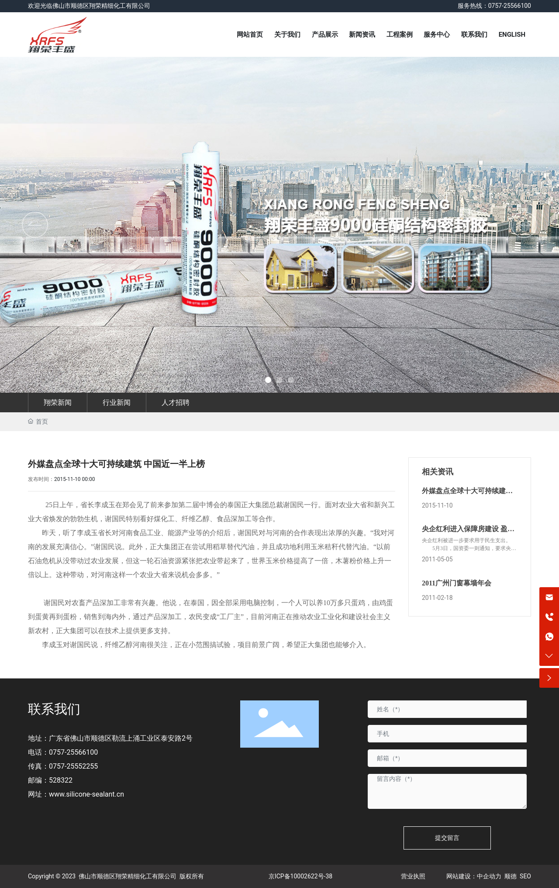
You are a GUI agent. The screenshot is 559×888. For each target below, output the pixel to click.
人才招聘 (176, 402)
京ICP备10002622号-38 (300, 876)
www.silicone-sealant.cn (86, 794)
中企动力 (489, 876)
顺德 (510, 876)
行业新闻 (117, 402)
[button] (524, 225)
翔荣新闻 (58, 402)
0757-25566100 (73, 752)
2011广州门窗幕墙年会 (456, 583)
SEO (525, 876)
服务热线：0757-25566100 (494, 5)
